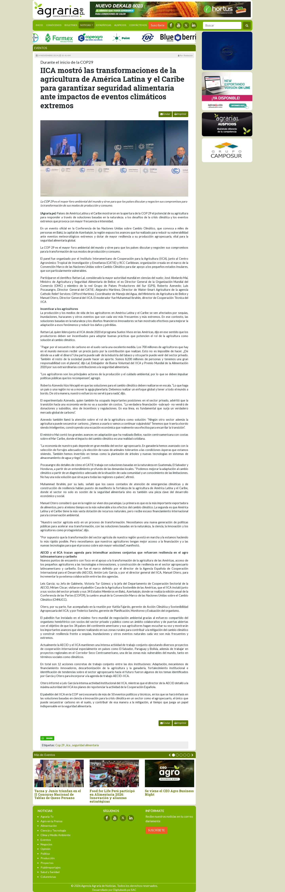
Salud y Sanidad (50, 872)
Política (45, 853)
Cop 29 (60, 745)
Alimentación (49, 825)
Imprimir (180, 114)
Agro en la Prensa (51, 821)
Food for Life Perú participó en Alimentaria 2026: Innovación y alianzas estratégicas (112, 796)
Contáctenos (138, 25)
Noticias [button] (85, 25)
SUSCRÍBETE (156, 830)
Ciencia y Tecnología (53, 830)
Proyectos (47, 863)
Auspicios (120, 25)
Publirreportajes (51, 867)
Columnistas (48, 876)
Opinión (45, 848)
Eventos (40, 48)
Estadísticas (103, 25)
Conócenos (53, 25)
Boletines (71, 25)
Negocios (46, 844)
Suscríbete (157, 25)
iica (68, 745)
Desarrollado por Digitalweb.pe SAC (114, 889)
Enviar (165, 114)
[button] (173, 755)
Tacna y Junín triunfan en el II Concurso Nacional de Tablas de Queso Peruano (57, 794)
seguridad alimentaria (85, 745)
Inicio (40, 25)
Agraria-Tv (47, 816)
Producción (48, 858)
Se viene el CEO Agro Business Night (169, 792)
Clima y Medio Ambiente (55, 835)
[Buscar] (222, 25)
